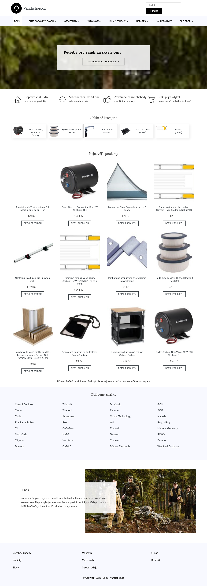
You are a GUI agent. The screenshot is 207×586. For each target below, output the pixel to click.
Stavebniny (70, 21)
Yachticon (68, 440)
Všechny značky (22, 553)
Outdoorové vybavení (42, 21)
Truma (18, 410)
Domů (17, 21)
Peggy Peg (163, 422)
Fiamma (114, 410)
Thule (18, 416)
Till (16, 428)
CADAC (67, 446)
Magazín (87, 553)
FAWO (161, 434)
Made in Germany (167, 428)
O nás (154, 553)
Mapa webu (88, 560)
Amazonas (69, 416)
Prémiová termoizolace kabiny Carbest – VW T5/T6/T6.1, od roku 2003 (79, 281)
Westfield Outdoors (168, 446)
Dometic (19, 446)
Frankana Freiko (24, 422)
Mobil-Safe (21, 434)
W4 (112, 422)
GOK (160, 404)
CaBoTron (68, 428)
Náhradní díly (164, 21)
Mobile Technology (120, 416)
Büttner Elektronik (120, 446)
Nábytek (141, 21)
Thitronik (67, 404)
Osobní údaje (89, 567)
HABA (66, 434)
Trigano (19, 440)
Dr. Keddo (115, 404)
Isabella (161, 416)
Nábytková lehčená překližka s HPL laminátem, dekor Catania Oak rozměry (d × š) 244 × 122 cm (33, 355)
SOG (160, 410)
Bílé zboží (185, 21)
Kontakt (155, 560)
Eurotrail (114, 428)
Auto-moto (93, 21)
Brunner (161, 440)
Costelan (115, 440)
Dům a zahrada (118, 21)
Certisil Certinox (24, 404)
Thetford (67, 410)
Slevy (16, 567)
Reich (66, 422)
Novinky (17, 560)
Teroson (114, 434)
